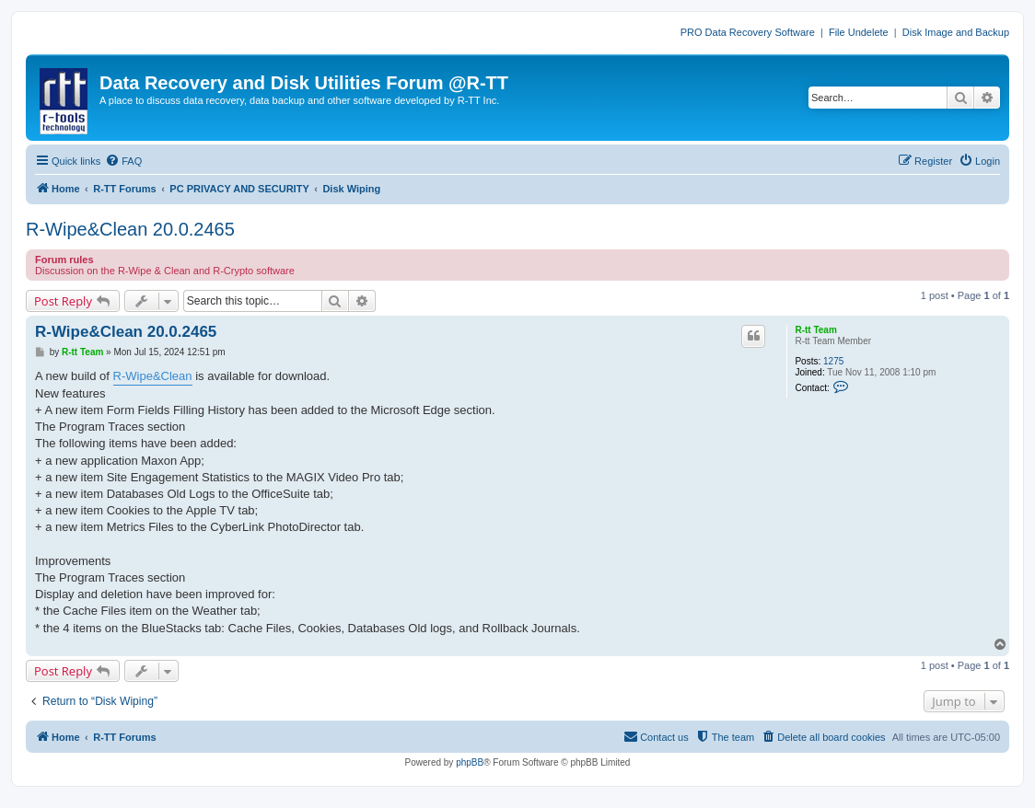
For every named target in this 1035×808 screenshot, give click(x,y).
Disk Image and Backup (955, 32)
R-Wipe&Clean (152, 376)
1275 (833, 361)
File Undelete (859, 32)
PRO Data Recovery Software (747, 32)
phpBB (469, 762)
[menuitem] (123, 161)
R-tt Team (815, 330)
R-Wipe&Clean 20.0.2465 (130, 229)
